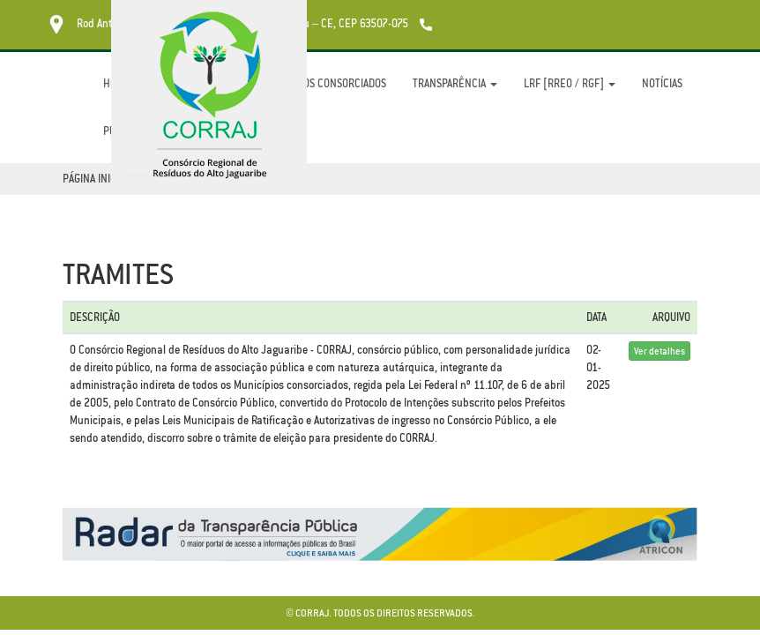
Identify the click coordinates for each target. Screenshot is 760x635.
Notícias (662, 83)
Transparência (455, 83)
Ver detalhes (659, 351)
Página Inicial (96, 178)
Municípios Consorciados (324, 83)
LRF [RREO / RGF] (569, 83)
